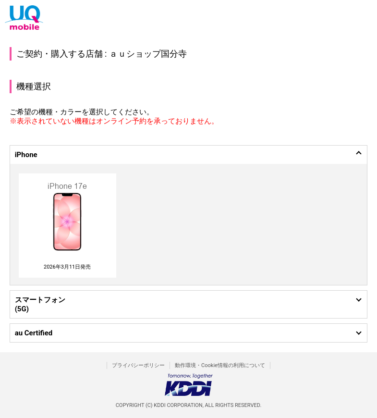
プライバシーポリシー (138, 365)
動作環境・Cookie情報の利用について (220, 365)
